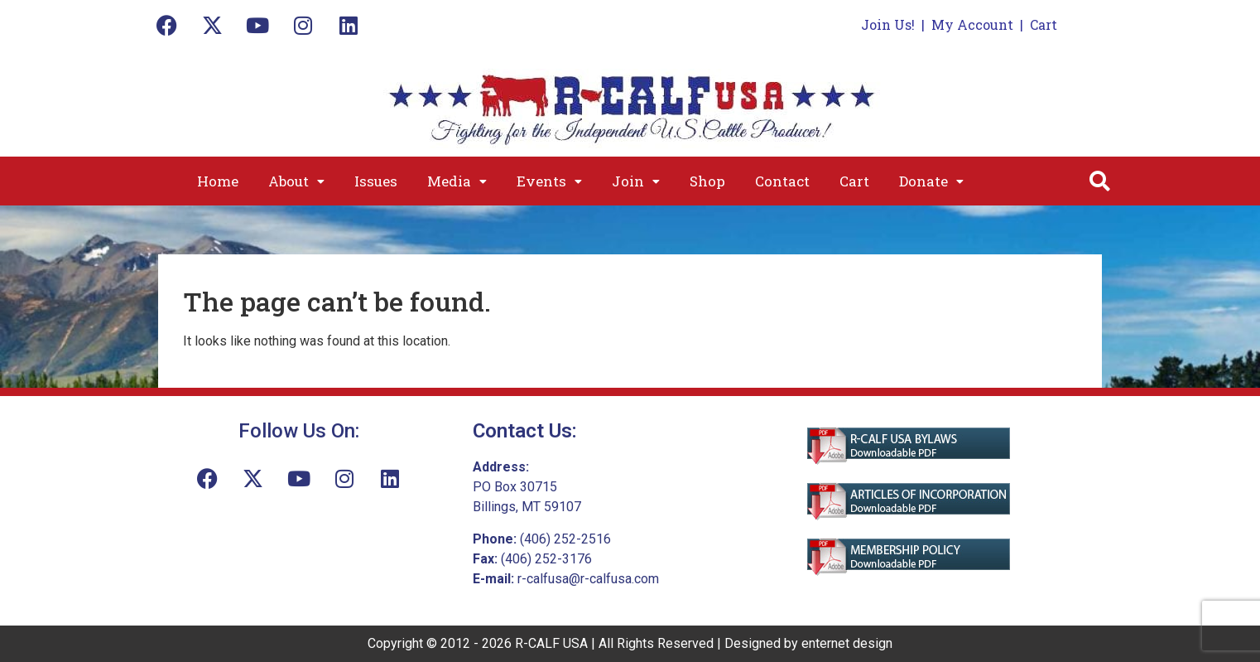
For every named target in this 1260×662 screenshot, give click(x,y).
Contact (782, 181)
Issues (375, 181)
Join (636, 181)
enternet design (846, 643)
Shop (707, 181)
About (296, 181)
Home (217, 181)
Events (549, 181)
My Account (972, 24)
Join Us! (888, 24)
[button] (296, 181)
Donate (931, 181)
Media (457, 181)
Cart (1043, 24)
